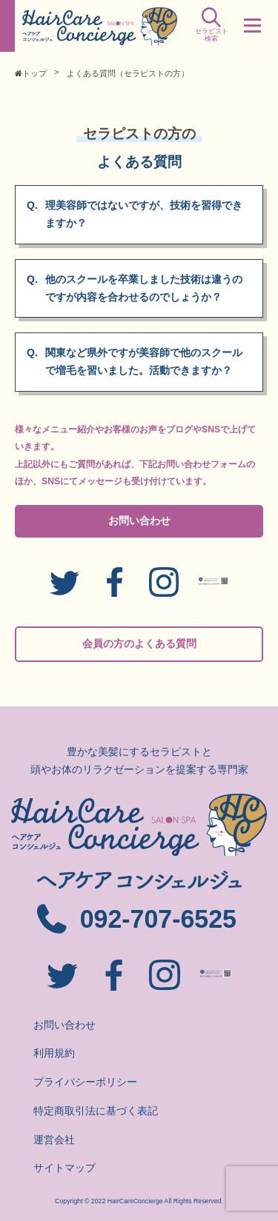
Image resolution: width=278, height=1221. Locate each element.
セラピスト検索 (211, 30)
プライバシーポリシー (85, 1082)
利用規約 (54, 1053)
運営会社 (54, 1139)
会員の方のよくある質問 (139, 643)
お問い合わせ (139, 520)
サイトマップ (64, 1168)
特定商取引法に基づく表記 (95, 1111)
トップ (31, 73)
